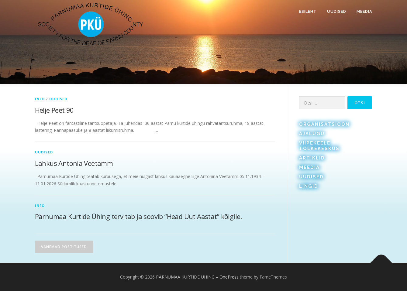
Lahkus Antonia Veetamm (74, 163)
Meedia (364, 11)
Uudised (336, 11)
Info (40, 99)
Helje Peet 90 (54, 110)
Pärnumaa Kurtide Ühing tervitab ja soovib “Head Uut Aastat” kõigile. (139, 216)
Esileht (308, 11)
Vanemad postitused (64, 246)
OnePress (229, 277)
